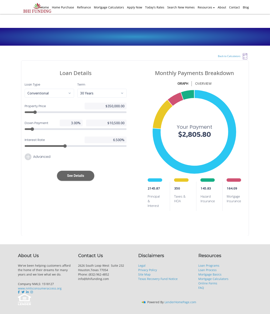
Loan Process (207, 270)
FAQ (201, 288)
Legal (142, 265)
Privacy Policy (147, 270)
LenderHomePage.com (180, 302)
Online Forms (207, 283)
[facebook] (19, 292)
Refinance (84, 7)
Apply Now (134, 7)
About (222, 7)
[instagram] (32, 292)
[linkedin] (27, 292)
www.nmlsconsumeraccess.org (40, 288)
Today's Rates (154, 7)
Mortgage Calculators (109, 7)
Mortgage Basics (209, 274)
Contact (234, 7)
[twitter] (23, 292)
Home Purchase (63, 7)
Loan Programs (208, 265)
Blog (246, 7)
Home (45, 7)
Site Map (144, 274)
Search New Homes (181, 7)
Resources (205, 7)
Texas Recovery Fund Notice (158, 279)
